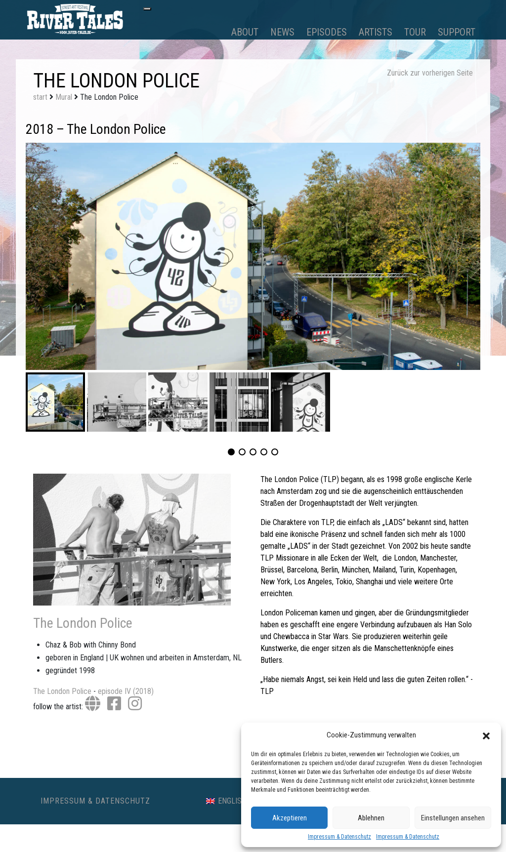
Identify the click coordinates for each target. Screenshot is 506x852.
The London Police (82, 623)
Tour (415, 32)
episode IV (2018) (126, 691)
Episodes (326, 32)
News (282, 32)
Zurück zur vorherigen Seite (430, 73)
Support (456, 32)
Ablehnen (371, 817)
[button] (486, 735)
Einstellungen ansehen (453, 817)
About (244, 32)
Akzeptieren (289, 817)
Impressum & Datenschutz (339, 837)
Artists (375, 32)
